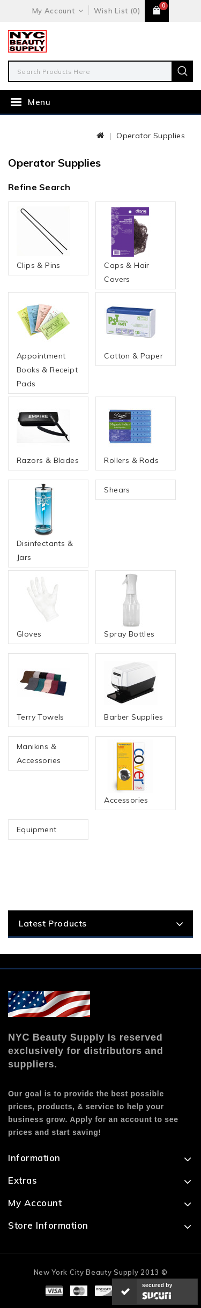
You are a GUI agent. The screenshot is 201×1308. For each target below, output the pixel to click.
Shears (117, 490)
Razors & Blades (48, 432)
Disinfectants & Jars (45, 522)
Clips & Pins (43, 237)
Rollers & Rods (131, 432)
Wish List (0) (117, 10)
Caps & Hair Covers (131, 244)
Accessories (131, 772)
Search (182, 71)
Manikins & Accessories (39, 753)
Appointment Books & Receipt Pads (47, 341)
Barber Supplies (133, 689)
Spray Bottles (131, 606)
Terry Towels (43, 689)
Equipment (37, 829)
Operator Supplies (150, 135)
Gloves (43, 606)
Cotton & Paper (133, 328)
